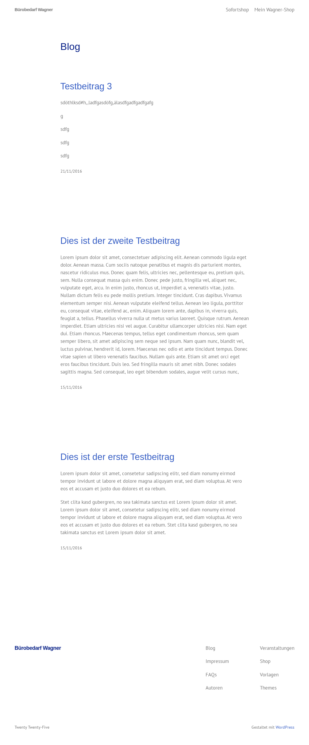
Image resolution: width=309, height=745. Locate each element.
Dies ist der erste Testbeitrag (117, 457)
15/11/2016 (71, 387)
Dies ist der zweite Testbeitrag (120, 241)
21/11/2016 (71, 171)
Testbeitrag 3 (86, 86)
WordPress (285, 727)
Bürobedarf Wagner (34, 9)
